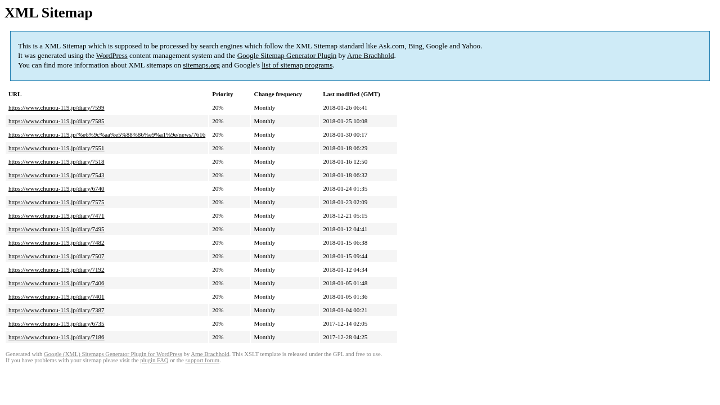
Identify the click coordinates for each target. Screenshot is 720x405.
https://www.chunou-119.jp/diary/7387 (56, 310)
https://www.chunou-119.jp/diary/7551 (56, 148)
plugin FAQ (154, 360)
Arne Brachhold (370, 55)
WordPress (112, 55)
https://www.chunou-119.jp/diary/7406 (56, 283)
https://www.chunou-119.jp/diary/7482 (56, 242)
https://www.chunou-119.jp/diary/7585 (56, 121)
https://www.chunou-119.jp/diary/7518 (56, 161)
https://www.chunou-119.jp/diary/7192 (56, 269)
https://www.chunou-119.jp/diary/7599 (56, 107)
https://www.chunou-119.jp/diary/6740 (56, 188)
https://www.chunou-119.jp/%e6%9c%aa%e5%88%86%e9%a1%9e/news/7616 (106, 134)
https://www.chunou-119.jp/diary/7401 (56, 296)
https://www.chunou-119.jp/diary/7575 (56, 202)
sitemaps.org (201, 65)
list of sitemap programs (297, 65)
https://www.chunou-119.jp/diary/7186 (56, 337)
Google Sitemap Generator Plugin (287, 55)
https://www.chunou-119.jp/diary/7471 (56, 215)
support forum (202, 360)
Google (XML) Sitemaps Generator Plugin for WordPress (113, 354)
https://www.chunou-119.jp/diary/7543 (56, 175)
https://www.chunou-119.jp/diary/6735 (56, 323)
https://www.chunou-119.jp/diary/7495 (56, 229)
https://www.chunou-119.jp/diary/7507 (56, 256)
